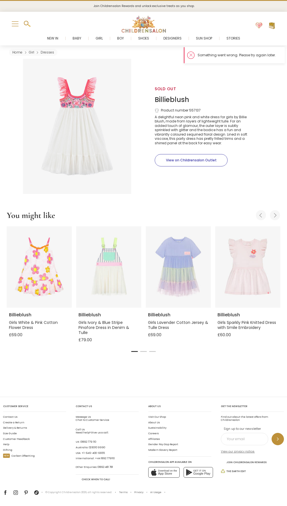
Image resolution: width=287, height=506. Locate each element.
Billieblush (172, 99)
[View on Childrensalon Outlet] (191, 160)
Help (6, 444)
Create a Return (13, 422)
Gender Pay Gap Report (163, 444)
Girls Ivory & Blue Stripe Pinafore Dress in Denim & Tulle (103, 327)
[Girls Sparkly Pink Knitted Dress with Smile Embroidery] (247, 267)
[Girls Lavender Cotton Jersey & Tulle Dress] (178, 267)
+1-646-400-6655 (93, 453)
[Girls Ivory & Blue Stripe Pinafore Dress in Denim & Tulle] (108, 267)
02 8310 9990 (97, 447)
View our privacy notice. (238, 451)
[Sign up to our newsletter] (278, 439)
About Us (154, 422)
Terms (123, 492)
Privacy (139, 492)
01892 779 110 (88, 442)
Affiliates (154, 439)
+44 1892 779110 (105, 458)
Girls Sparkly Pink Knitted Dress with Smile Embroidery (246, 325)
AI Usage (155, 492)
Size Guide (10, 433)
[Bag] (272, 25)
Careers (153, 433)
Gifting (7, 450)
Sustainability (157, 428)
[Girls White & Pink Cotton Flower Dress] (39, 267)
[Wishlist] (259, 25)
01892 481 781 (105, 467)
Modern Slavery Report (162, 450)
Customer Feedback (16, 439)
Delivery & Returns (15, 428)
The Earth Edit (233, 471)
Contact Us (10, 417)
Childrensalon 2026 (74, 492)
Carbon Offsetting (19, 456)
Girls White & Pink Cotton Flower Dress (33, 325)
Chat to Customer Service (92, 418)
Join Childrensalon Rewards (244, 462)
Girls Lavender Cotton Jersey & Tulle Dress (178, 325)
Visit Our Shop (157, 417)
